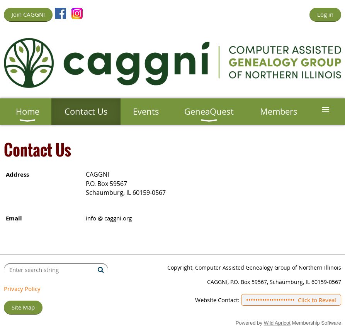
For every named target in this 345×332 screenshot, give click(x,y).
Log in (325, 14)
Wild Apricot (277, 323)
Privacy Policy (22, 288)
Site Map (23, 307)
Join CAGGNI (28, 14)
